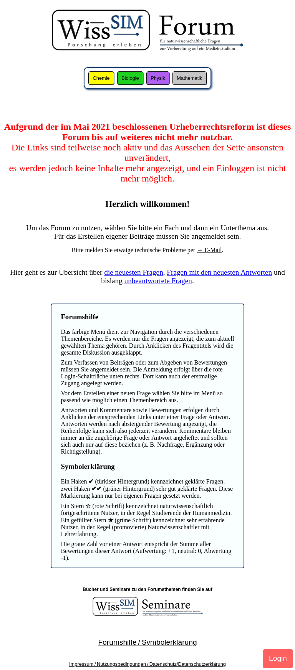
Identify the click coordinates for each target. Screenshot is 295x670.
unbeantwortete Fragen (158, 281)
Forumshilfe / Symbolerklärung (147, 642)
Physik (158, 78)
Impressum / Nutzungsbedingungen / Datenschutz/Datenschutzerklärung (147, 664)
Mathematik (189, 78)
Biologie (130, 78)
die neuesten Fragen (133, 272)
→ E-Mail (209, 250)
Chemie (101, 78)
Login (278, 658)
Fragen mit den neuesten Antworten (219, 272)
